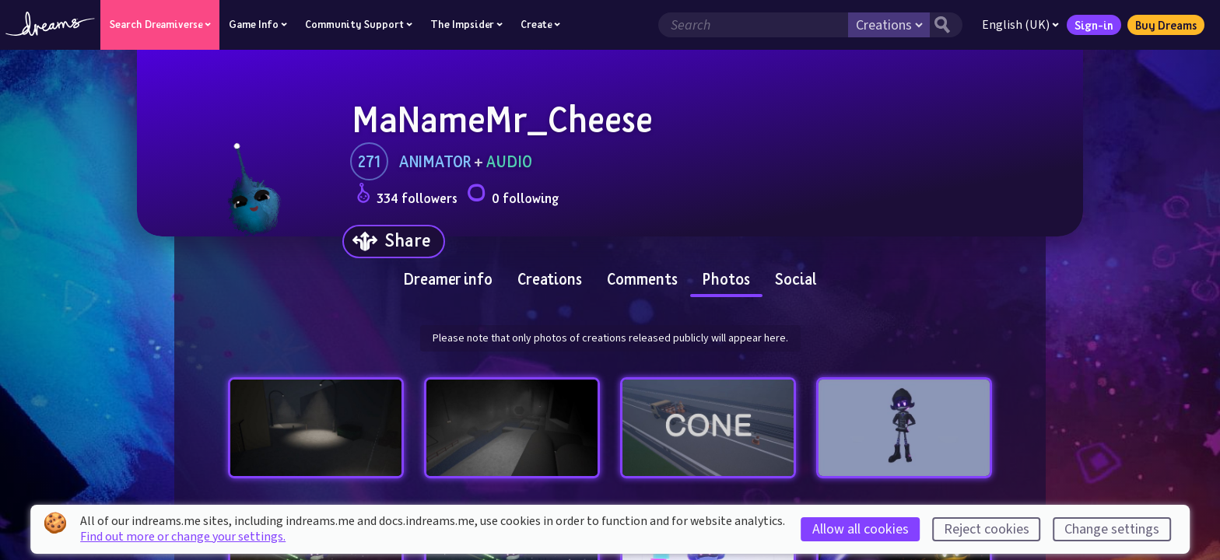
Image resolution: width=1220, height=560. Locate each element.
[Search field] (752, 24)
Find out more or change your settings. (183, 536)
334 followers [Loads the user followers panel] (406, 195)
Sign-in (1093, 25)
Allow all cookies (860, 529)
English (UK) (1019, 24)
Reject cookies (986, 529)
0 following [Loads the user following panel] (513, 195)
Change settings (1111, 529)
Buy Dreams (1165, 25)
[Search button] (945, 24)
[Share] (393, 241)
